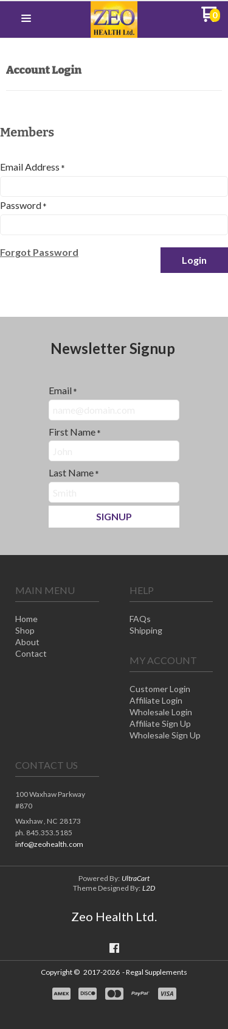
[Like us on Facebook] (114, 948)
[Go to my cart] (210, 18)
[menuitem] (57, 620)
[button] (26, 18)
